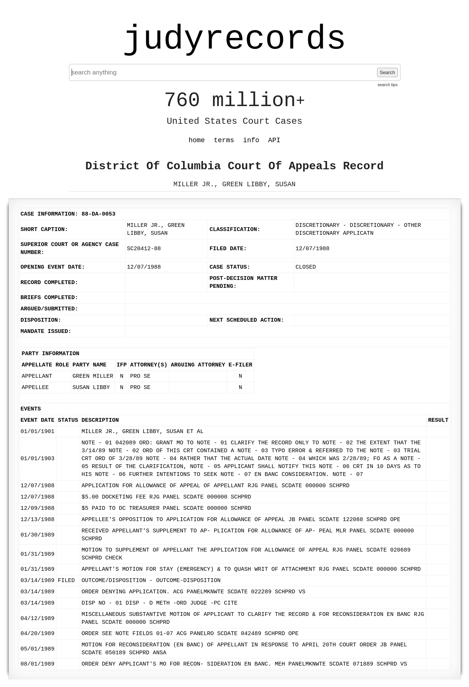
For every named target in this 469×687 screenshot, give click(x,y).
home (197, 140)
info (251, 140)
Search (387, 72)
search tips (387, 84)
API (274, 140)
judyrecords (234, 39)
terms (224, 140)
